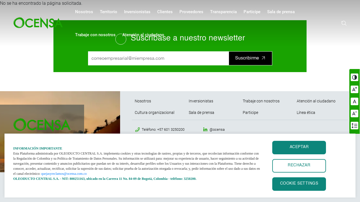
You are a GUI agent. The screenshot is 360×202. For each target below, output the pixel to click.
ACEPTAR (299, 147)
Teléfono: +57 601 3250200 (163, 129)
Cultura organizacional (154, 112)
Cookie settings (299, 183)
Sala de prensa (281, 11)
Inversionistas (137, 11)
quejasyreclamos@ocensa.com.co (64, 174)
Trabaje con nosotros (95, 34)
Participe (252, 11)
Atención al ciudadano (143, 34)
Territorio (108, 11)
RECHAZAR (299, 165)
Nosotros (84, 11)
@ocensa (217, 129)
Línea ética (306, 112)
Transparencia (223, 11)
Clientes (165, 11)
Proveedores (191, 11)
